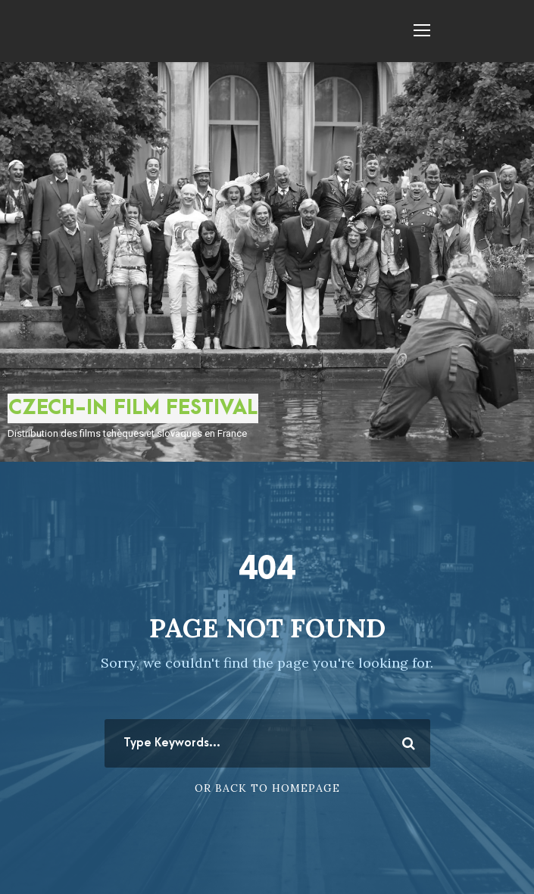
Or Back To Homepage (267, 788)
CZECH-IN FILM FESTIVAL (133, 408)
